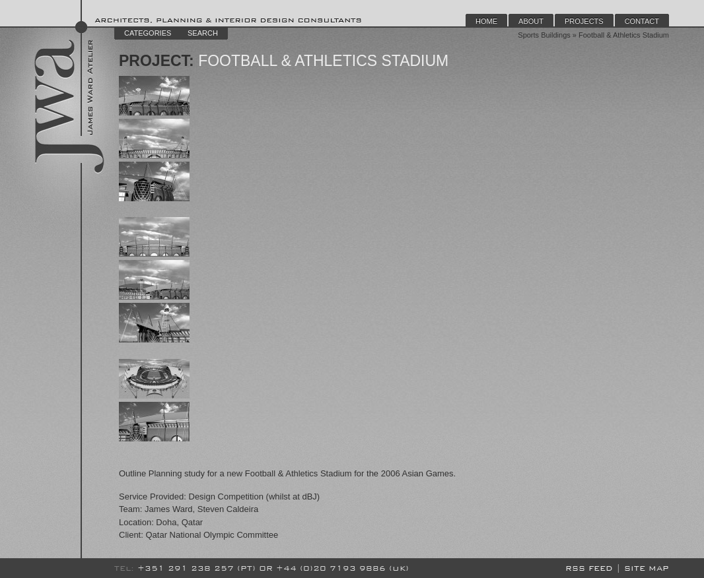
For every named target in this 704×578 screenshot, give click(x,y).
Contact (642, 21)
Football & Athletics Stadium (321, 60)
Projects (584, 21)
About (531, 21)
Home (486, 21)
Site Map (646, 568)
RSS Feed (589, 568)
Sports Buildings (544, 35)
